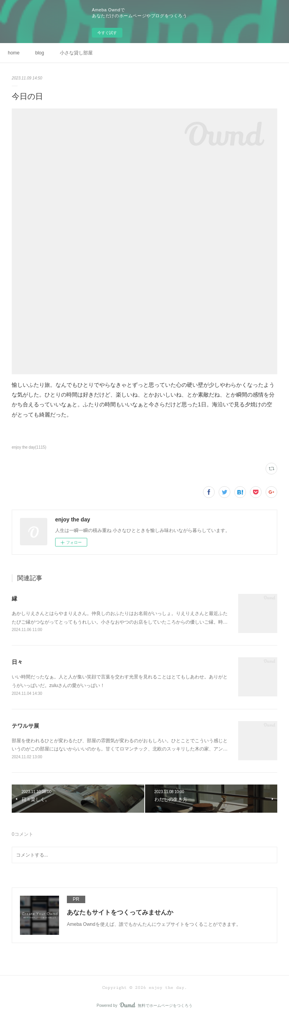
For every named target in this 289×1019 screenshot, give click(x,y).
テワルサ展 (25, 726)
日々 (17, 662)
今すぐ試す (107, 33)
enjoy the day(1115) (29, 447)
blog (39, 53)
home (14, 53)
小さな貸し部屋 (76, 53)
